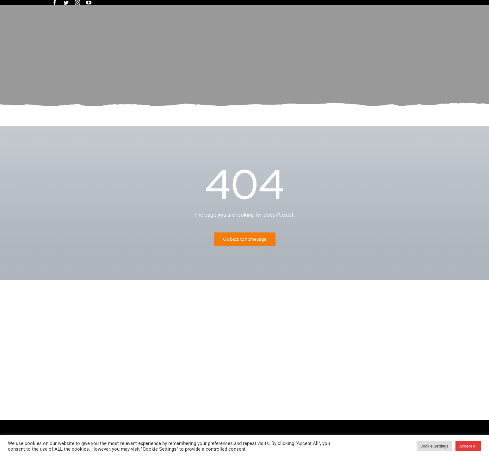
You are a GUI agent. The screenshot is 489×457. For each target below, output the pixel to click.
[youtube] (88, 2)
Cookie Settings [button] (434, 446)
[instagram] (77, 2)
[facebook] (54, 2)
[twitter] (66, 2)
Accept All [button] (468, 446)
